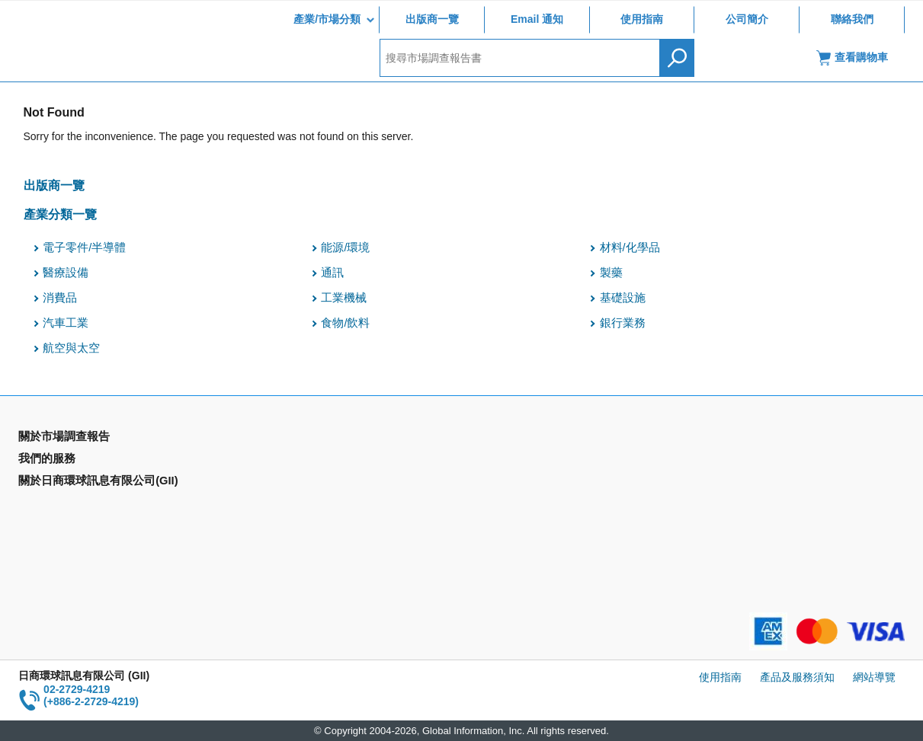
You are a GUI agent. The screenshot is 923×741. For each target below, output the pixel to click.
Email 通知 (537, 19)
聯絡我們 (852, 19)
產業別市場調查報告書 (71, 461)
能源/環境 (345, 247)
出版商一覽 (432, 19)
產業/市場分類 (327, 19)
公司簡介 (747, 19)
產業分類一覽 (60, 214)
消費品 (60, 298)
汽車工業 (65, 323)
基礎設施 (623, 298)
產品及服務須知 (797, 677)
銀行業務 (623, 323)
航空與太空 (71, 348)
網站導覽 (874, 677)
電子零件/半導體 (84, 247)
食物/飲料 (345, 323)
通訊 (332, 273)
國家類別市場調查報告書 (77, 483)
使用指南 (641, 19)
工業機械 (344, 298)
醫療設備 (65, 273)
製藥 (611, 273)
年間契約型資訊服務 (66, 505)
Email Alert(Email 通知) (297, 461)
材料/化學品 (630, 247)
